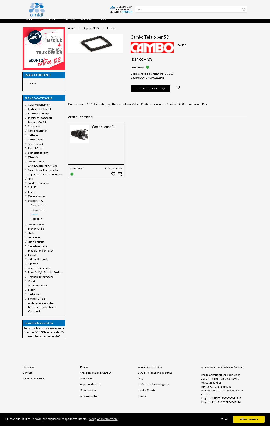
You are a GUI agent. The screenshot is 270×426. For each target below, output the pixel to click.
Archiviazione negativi (41, 306)
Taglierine (33, 297)
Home (28, 22)
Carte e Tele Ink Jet (39, 112)
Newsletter (87, 382)
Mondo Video (36, 228)
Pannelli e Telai (36, 302)
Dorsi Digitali (35, 147)
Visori (31, 284)
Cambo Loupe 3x (103, 130)
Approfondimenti (48, 22)
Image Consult (235, 370)
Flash (31, 236)
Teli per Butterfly (38, 262)
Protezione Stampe (39, 117)
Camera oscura (36, 199)
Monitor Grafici (37, 126)
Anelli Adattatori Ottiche (43, 169)
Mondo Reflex (36, 165)
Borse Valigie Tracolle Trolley (45, 276)
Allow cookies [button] (249, 419)
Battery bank (35, 143)
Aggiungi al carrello (150, 92)
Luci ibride (34, 241)
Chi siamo (28, 370)
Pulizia (31, 293)
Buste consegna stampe (42, 310)
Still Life (32, 191)
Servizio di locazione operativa (155, 376)
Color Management (39, 108)
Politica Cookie (146, 393)
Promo (102, 22)
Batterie (33, 138)
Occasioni (86, 22)
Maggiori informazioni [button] (103, 419)
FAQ (140, 382)
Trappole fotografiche (41, 280)
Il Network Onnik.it (33, 382)
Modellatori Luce (37, 250)
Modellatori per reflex (40, 254)
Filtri (30, 182)
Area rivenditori (89, 399)
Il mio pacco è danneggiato (153, 388)
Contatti (27, 376)
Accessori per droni (39, 271)
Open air (33, 267)
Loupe (111, 32)
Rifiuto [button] (225, 419)
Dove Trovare (88, 393)
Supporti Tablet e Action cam (45, 178)
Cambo (32, 86)
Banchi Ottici (35, 152)
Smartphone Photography (43, 173)
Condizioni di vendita (150, 370)
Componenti (38, 209)
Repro (31, 195)
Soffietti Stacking (38, 156)
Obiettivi (33, 160)
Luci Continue (36, 245)
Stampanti (34, 130)
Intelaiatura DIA (37, 289)
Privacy (142, 399)
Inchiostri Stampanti (40, 121)
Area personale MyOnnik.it (95, 376)
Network (69, 22)
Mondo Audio (36, 232)
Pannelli (32, 258)
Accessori (36, 222)
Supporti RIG (91, 32)
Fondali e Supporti (38, 186)
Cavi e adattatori (37, 134)
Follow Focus (38, 213)
